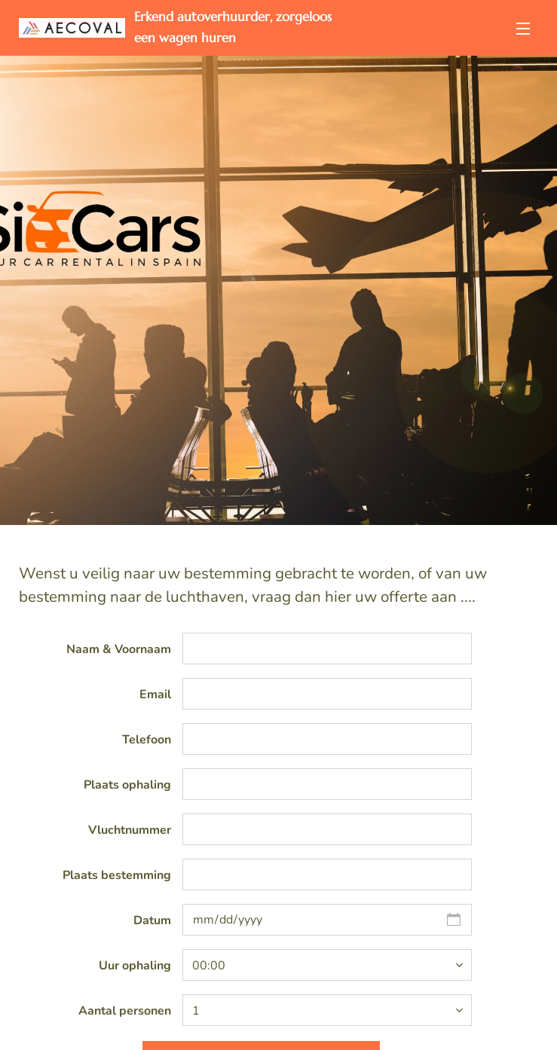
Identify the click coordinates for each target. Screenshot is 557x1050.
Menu (523, 28)
